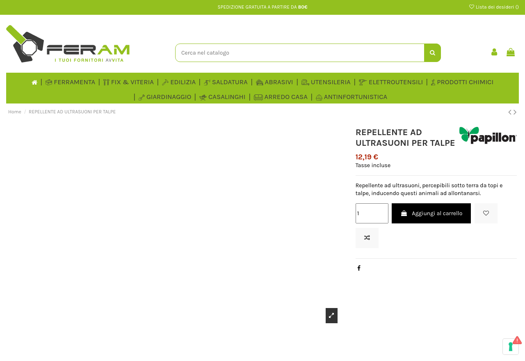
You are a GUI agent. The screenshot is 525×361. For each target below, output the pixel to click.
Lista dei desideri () (493, 7)
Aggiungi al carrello (431, 213)
